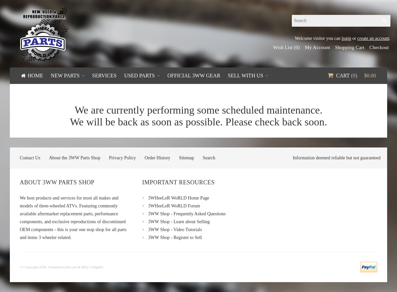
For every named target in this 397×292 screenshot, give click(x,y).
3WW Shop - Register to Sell (175, 237)
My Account (317, 47)
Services (104, 75)
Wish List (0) (286, 47)
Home (35, 75)
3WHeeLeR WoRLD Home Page (178, 198)
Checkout (379, 47)
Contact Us (30, 157)
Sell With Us (245, 75)
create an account (373, 38)
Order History (157, 157)
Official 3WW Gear (193, 75)
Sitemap (186, 157)
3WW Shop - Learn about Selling (179, 221)
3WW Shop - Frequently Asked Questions (187, 213)
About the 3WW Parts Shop (74, 157)
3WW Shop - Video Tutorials (175, 229)
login (346, 38)
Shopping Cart (349, 47)
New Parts (65, 75)
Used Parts (139, 75)
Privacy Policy (122, 157)
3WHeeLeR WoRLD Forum (174, 205)
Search (209, 157)
